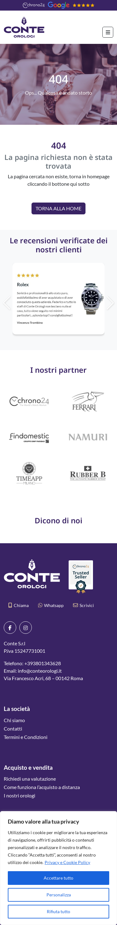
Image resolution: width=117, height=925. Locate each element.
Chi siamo (14, 720)
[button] (96, 303)
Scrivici (83, 605)
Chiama (18, 605)
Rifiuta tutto (58, 911)
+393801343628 (42, 663)
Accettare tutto (58, 878)
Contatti (13, 728)
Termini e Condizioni (25, 737)
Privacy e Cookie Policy (67, 862)
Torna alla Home (58, 208)
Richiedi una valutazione (30, 779)
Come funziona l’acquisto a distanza (42, 787)
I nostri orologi (19, 795)
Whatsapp (51, 605)
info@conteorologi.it (40, 671)
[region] (58, 868)
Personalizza (58, 894)
